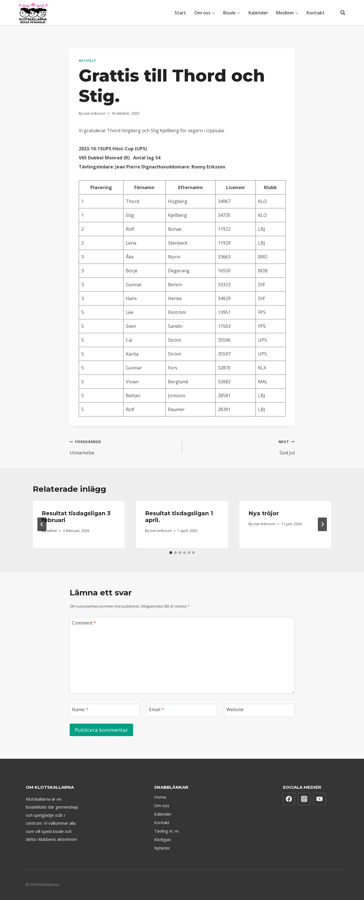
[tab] (170, 552)
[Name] (105, 710)
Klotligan (162, 839)
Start (180, 13)
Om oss (161, 805)
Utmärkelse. (124, 446)
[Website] (259, 710)
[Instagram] (304, 799)
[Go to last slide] (41, 524)
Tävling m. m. (166, 831)
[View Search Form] (340, 12)
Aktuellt (87, 60)
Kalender (258, 13)
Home (160, 797)
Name (80, 710)
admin (52, 530)
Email (156, 710)
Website (235, 710)
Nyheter (162, 848)
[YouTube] (319, 799)
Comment (84, 623)
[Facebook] (289, 799)
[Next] (322, 524)
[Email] (182, 710)
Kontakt (315, 13)
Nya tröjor (263, 513)
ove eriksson (95, 113)
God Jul (241, 446)
